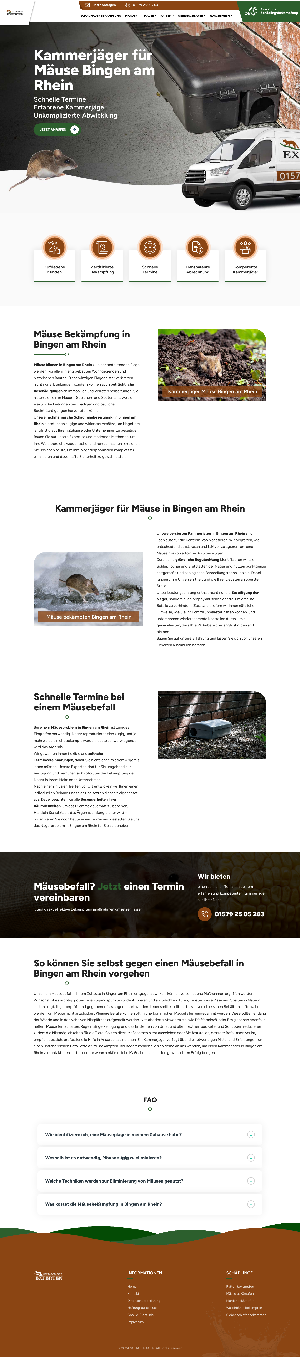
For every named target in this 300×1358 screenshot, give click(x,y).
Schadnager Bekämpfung (100, 14)
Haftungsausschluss (142, 1309)
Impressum (136, 1323)
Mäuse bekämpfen (240, 1294)
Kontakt (133, 1294)
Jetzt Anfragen (100, 4)
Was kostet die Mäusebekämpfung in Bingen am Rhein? (150, 1205)
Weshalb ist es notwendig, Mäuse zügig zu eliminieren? (150, 1158)
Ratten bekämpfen (240, 1287)
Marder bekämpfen (240, 1301)
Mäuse (149, 14)
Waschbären (219, 14)
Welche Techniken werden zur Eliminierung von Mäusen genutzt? (150, 1181)
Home (132, 1287)
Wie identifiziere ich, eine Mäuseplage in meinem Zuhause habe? (150, 1134)
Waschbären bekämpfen (244, 1309)
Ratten (165, 14)
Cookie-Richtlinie (141, 1316)
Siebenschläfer (190, 14)
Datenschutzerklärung (144, 1301)
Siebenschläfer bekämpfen (246, 1316)
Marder (131, 14)
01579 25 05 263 (141, 4)
